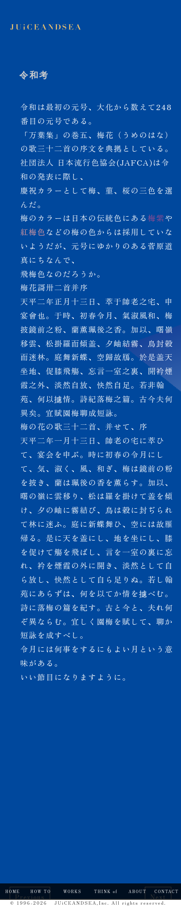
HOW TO (40, 891)
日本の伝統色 (97, 218)
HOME (12, 891)
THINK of (106, 891)
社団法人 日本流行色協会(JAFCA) (86, 162)
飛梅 (28, 274)
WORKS (72, 891)
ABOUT (137, 891)
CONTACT (166, 891)
